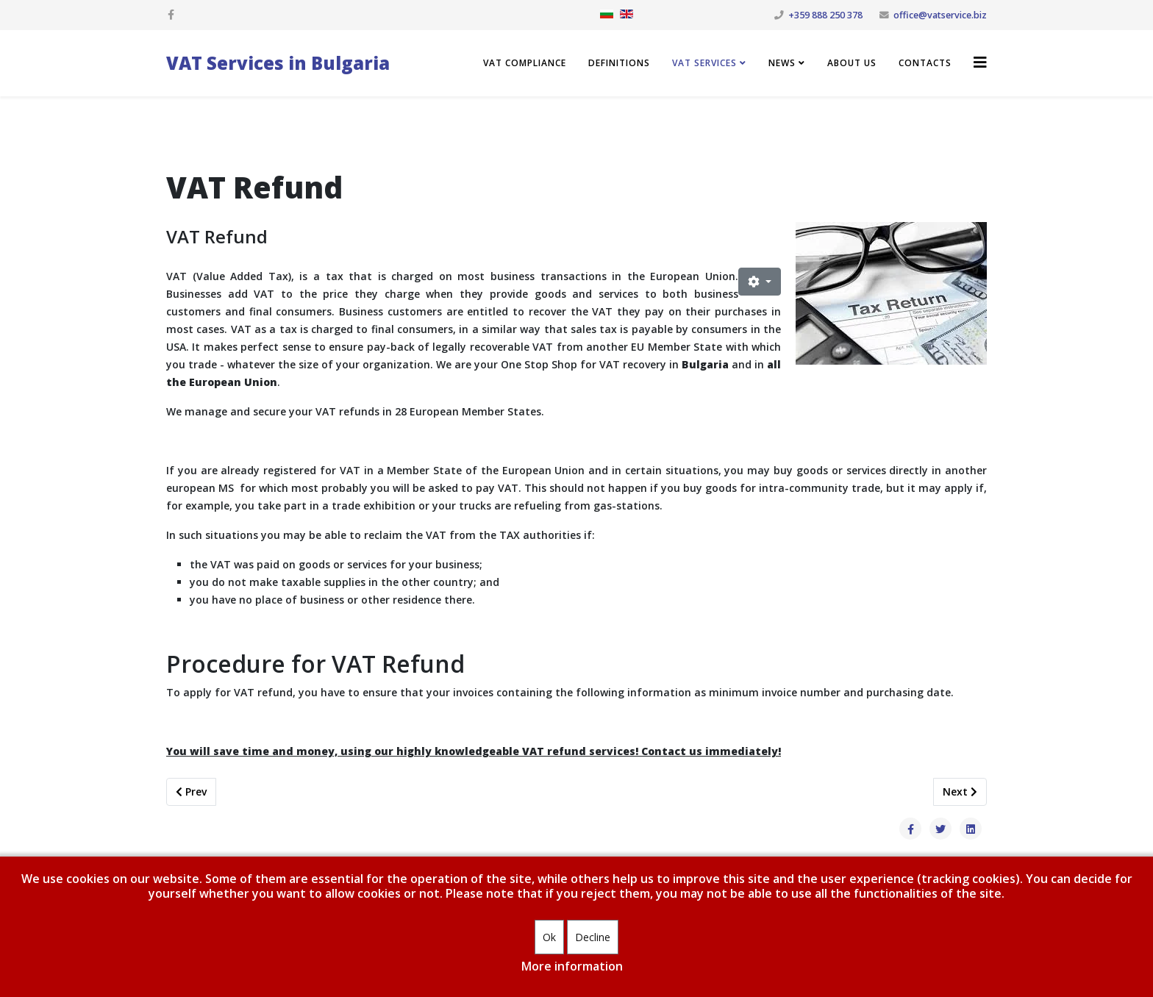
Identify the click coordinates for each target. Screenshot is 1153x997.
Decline (592, 937)
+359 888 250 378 (825, 15)
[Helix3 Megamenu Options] (980, 62)
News (782, 63)
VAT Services (704, 63)
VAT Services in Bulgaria (278, 63)
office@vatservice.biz (940, 15)
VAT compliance (524, 63)
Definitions (619, 63)
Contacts (925, 63)
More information (572, 966)
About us (852, 63)
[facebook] (171, 14)
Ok (549, 937)
